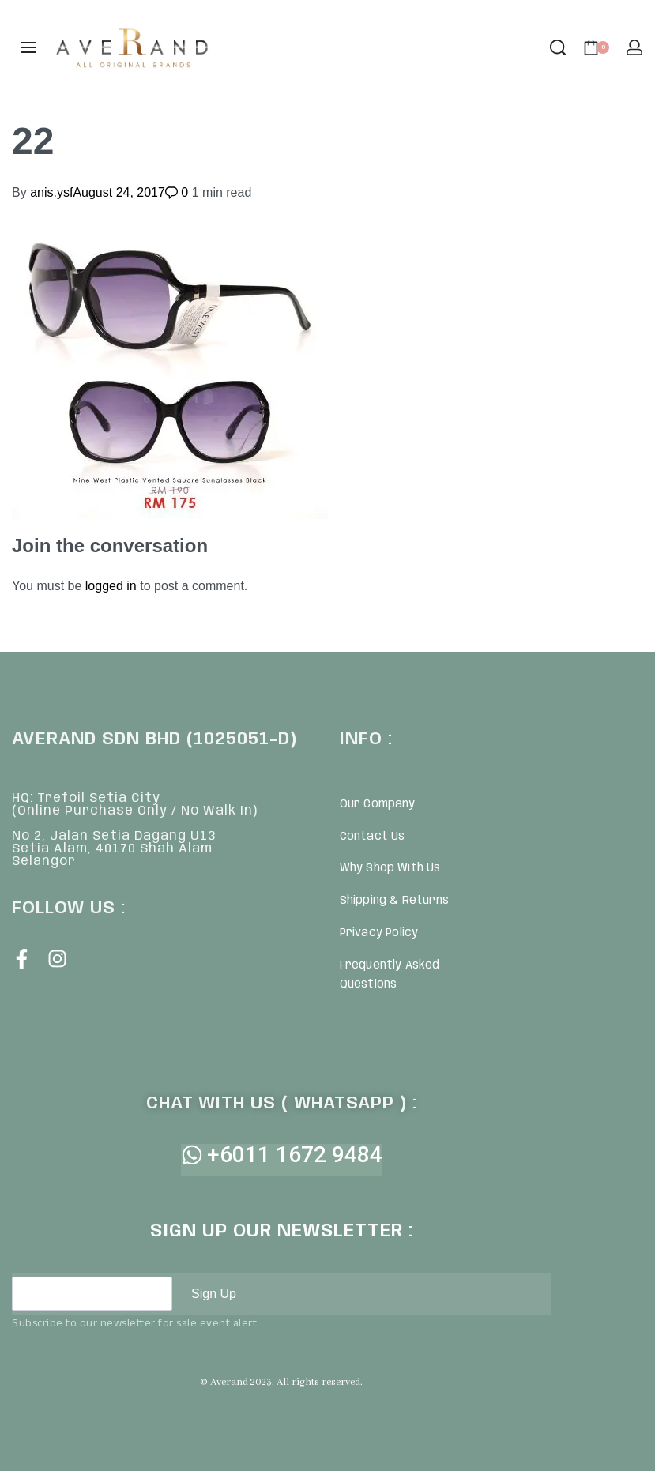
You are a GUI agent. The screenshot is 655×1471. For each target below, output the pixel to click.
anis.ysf (51, 192)
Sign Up (213, 1293)
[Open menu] (28, 47)
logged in (111, 586)
